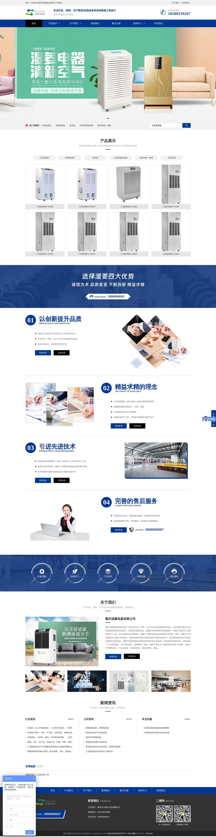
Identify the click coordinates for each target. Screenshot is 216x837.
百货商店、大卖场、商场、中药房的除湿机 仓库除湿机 (50, 738)
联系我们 (186, 3)
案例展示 (95, 23)
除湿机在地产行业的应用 (96, 733)
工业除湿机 (46, 125)
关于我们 (175, 3)
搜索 (186, 125)
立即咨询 (132, 657)
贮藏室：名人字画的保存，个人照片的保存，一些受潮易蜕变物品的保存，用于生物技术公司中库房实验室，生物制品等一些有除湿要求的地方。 (50, 729)
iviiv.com (149, 834)
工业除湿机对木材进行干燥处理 (99, 752)
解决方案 (116, 23)
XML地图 (131, 834)
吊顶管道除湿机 (86, 125)
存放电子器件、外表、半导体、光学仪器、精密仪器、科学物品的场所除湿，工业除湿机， (50, 733)
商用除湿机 (60, 125)
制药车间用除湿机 (93, 738)
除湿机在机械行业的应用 (96, 743)
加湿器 (72, 125)
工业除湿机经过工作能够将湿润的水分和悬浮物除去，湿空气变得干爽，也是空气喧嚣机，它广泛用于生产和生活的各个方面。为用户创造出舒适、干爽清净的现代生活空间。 (50, 747)
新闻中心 (137, 23)
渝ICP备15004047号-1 (117, 834)
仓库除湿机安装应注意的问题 (156, 733)
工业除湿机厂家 (42, 775)
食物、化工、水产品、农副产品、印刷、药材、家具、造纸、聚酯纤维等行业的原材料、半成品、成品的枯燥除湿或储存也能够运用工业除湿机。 (50, 743)
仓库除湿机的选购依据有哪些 (156, 729)
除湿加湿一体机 (104, 125)
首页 (34, 23)
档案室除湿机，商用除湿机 (97, 729)
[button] (105, 118)
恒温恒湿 (172, 158)
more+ (71, 720)
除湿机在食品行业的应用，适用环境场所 (103, 747)
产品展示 (52, 23)
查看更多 (113, 657)
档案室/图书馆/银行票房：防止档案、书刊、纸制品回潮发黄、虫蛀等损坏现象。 (50, 752)
